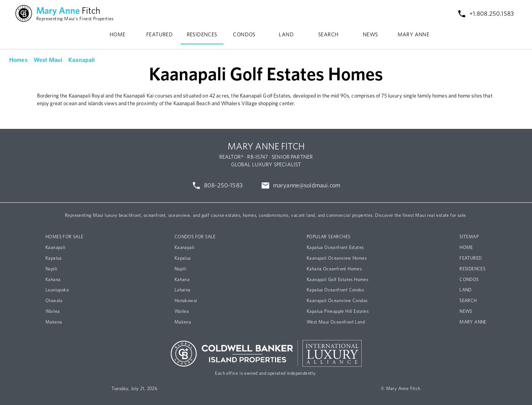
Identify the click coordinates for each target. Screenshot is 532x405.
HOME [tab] (118, 34)
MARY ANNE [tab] (414, 34)
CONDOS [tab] (244, 34)
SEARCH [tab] (328, 34)
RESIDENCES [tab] (202, 34)
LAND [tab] (286, 34)
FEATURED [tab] (159, 34)
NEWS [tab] (370, 34)
